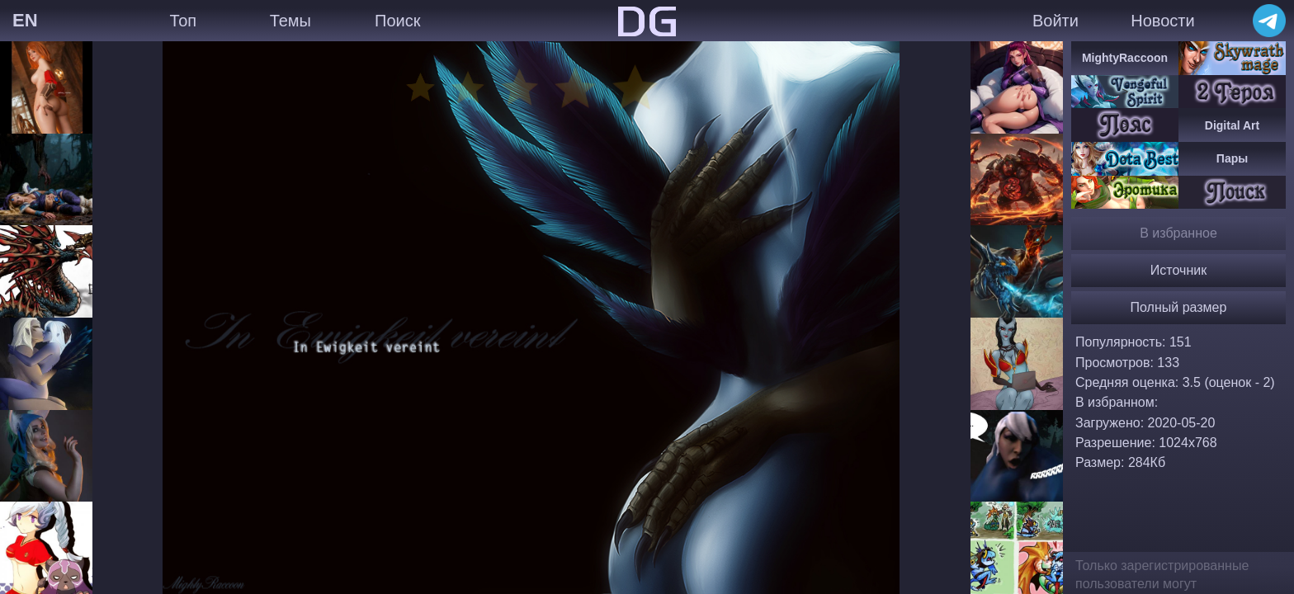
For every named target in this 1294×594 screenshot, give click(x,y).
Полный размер (1179, 307)
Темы (290, 21)
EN (25, 20)
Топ (182, 21)
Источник (1178, 270)
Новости (1162, 21)
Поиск (397, 21)
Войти (1055, 21)
